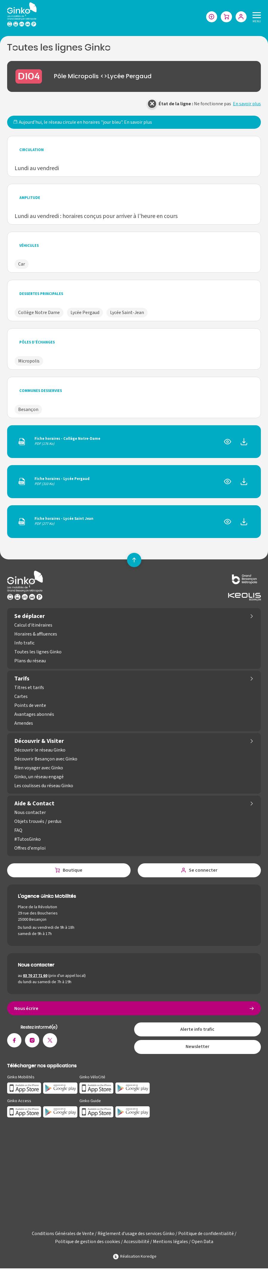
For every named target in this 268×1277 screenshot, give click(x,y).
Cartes (21, 697)
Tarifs (21, 679)
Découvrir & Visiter (39, 741)
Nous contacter (30, 813)
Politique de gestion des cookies (87, 1243)
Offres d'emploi (30, 848)
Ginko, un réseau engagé (39, 777)
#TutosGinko (27, 839)
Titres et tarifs (29, 688)
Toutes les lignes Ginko (38, 652)
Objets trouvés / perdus (38, 821)
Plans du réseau (30, 661)
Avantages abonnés (34, 714)
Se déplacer (29, 616)
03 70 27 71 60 (35, 976)
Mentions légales (170, 1243)
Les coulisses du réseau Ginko (43, 786)
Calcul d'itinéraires (33, 625)
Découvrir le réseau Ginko (39, 750)
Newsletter (197, 1048)
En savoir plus (247, 104)
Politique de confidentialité (206, 1235)
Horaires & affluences (35, 634)
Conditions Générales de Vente (63, 1235)
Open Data (202, 1243)
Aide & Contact (34, 804)
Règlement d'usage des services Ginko (136, 1235)
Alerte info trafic (197, 1030)
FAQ (18, 830)
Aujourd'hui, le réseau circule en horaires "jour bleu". (82, 122)
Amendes (23, 723)
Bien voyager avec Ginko (38, 768)
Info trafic (24, 643)
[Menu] (255, 17)
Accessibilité (136, 1243)
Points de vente (30, 705)
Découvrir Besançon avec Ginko (45, 759)
